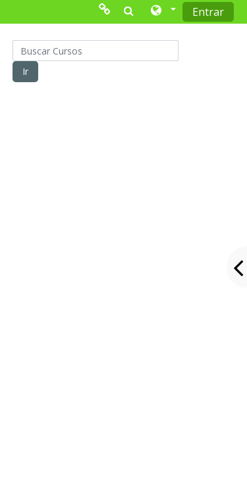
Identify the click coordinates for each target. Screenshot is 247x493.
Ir (25, 71)
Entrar (208, 12)
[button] (162, 11)
